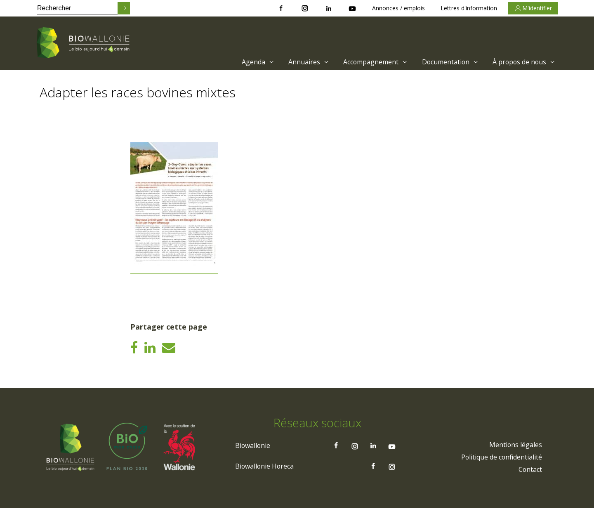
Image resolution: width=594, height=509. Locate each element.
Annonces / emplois (398, 8)
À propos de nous (524, 61)
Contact (530, 470)
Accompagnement (374, 61)
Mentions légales (515, 445)
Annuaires (307, 61)
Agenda (256, 61)
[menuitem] (254, 62)
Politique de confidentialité (501, 457)
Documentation (449, 61)
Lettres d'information (469, 8)
